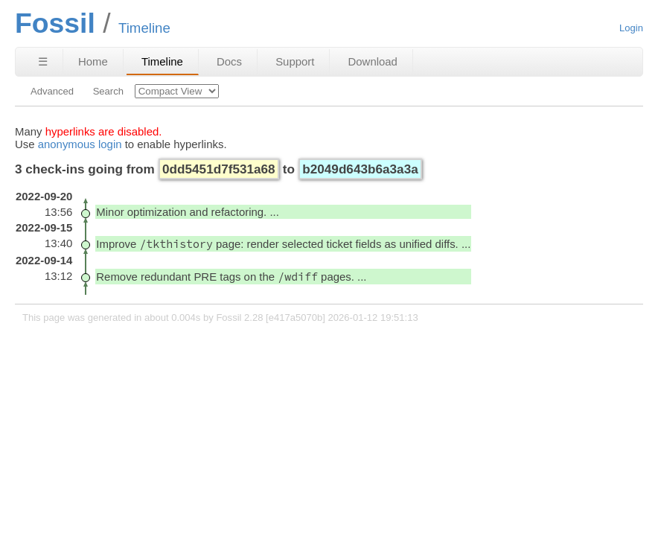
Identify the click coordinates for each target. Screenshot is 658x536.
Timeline (162, 61)
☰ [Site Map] (43, 61)
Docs (229, 61)
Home (93, 61)
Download (372, 61)
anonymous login (80, 144)
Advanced (52, 91)
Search (108, 91)
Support (294, 61)
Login (631, 28)
